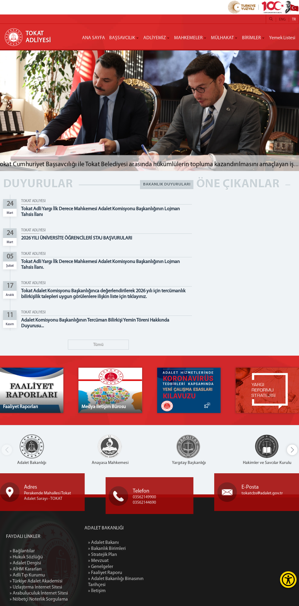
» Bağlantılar (22, 584)
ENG (282, 19)
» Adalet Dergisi (25, 597)
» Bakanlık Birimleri (133, 548)
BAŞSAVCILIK (122, 38)
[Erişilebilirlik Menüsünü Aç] (288, 579)
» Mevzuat (124, 560)
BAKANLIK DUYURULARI (166, 184)
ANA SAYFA (93, 38)
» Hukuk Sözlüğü (26, 591)
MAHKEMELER (188, 38)
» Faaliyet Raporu (131, 572)
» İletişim (123, 591)
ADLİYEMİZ (154, 38)
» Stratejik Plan (128, 554)
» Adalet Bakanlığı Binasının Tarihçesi (142, 581)
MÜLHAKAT (222, 38)
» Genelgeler (126, 566)
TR (294, 19)
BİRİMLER (251, 38)
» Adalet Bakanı (129, 542)
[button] (292, 450)
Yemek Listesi (282, 38)
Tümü (98, 345)
